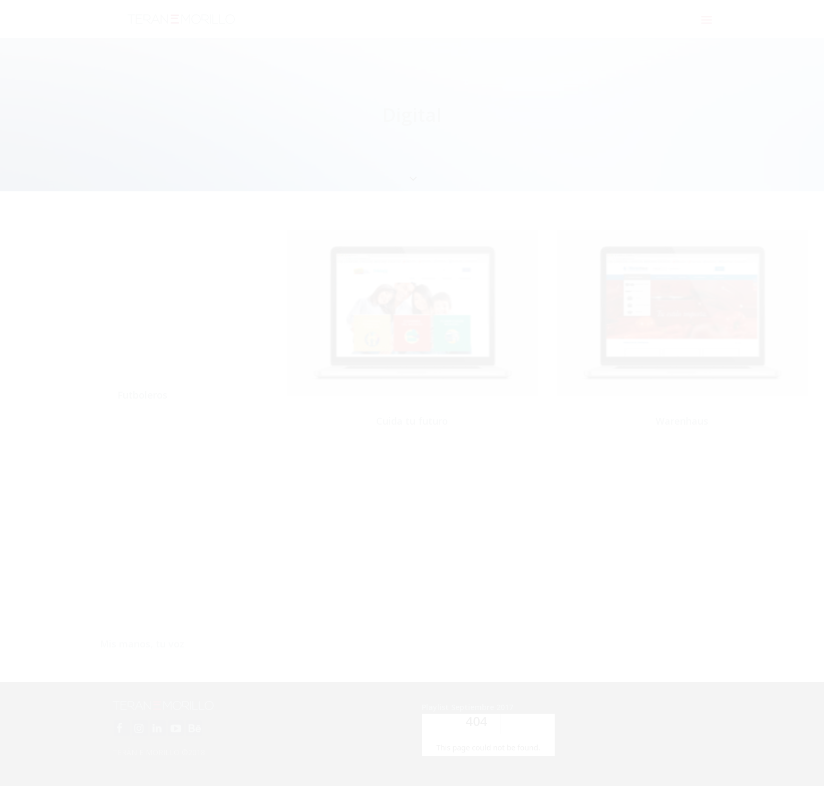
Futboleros (142, 394)
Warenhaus (682, 421)
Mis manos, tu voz (142, 673)
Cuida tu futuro (412, 421)
